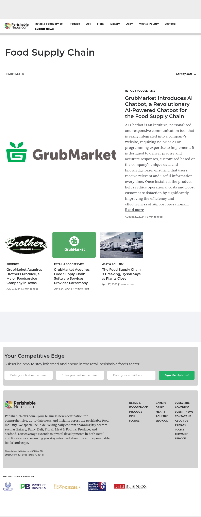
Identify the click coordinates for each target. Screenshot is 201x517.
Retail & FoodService (49, 23)
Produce (74, 23)
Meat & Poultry (149, 23)
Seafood (170, 23)
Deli (88, 23)
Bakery (115, 23)
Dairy (129, 23)
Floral (100, 23)
